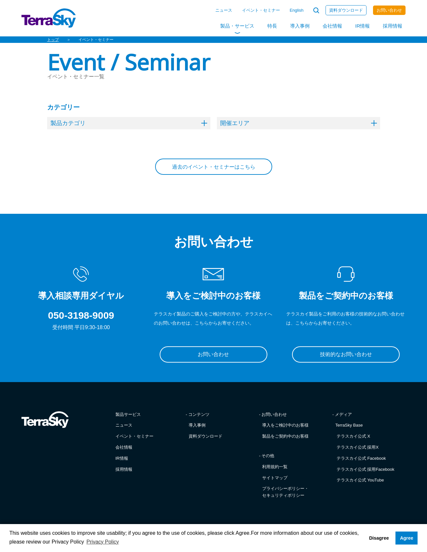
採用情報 (392, 26)
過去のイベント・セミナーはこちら (213, 167)
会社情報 (332, 26)
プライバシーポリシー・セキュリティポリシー (285, 492)
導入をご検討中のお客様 (285, 425)
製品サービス (128, 414)
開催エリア (298, 123)
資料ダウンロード (346, 10)
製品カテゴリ (128, 123)
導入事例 (300, 26)
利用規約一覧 (274, 466)
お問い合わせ (389, 10)
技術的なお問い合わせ (346, 354)
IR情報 (362, 26)
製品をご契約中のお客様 (285, 436)
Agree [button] (406, 538)
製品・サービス (237, 26)
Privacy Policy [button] (103, 542)
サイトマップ (274, 477)
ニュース (223, 10)
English (297, 10)
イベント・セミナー (261, 10)
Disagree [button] (379, 538)
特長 (272, 26)
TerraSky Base (349, 425)
